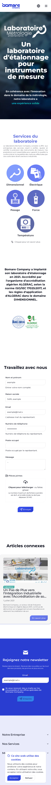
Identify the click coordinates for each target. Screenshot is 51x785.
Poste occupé (12, 440)
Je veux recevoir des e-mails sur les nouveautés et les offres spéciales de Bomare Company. (23, 690)
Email (8, 407)
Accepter (14, 778)
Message (9, 457)
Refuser (29, 778)
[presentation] (25, 490)
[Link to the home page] (11, 6)
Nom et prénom (13, 377)
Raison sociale (12, 394)
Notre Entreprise (25, 734)
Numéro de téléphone (16, 424)
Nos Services (25, 743)
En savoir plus (39, 621)
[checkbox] (3, 689)
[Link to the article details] (39, 621)
